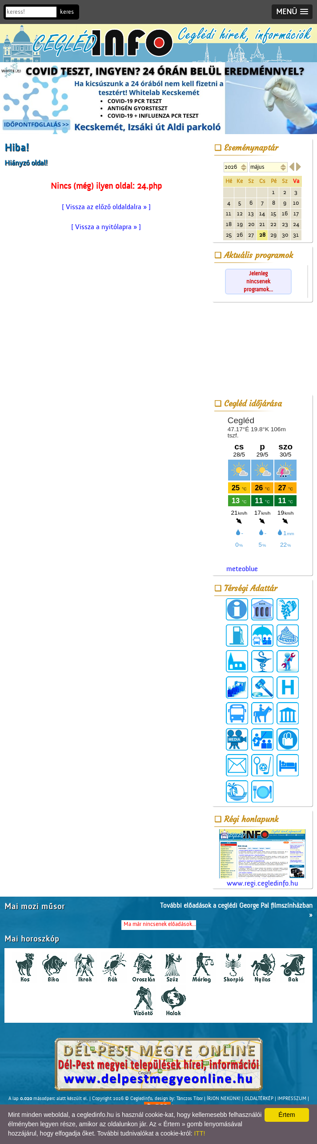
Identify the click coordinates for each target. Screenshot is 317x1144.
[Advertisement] (262, 350)
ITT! (199, 1133)
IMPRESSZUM (291, 1098)
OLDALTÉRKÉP (259, 1098)
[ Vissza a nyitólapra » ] (106, 227)
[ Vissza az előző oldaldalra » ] (106, 207)
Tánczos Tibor (190, 1098)
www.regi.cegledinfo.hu (262, 858)
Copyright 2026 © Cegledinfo (122, 1098)
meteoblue (242, 569)
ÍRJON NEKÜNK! (224, 1098)
